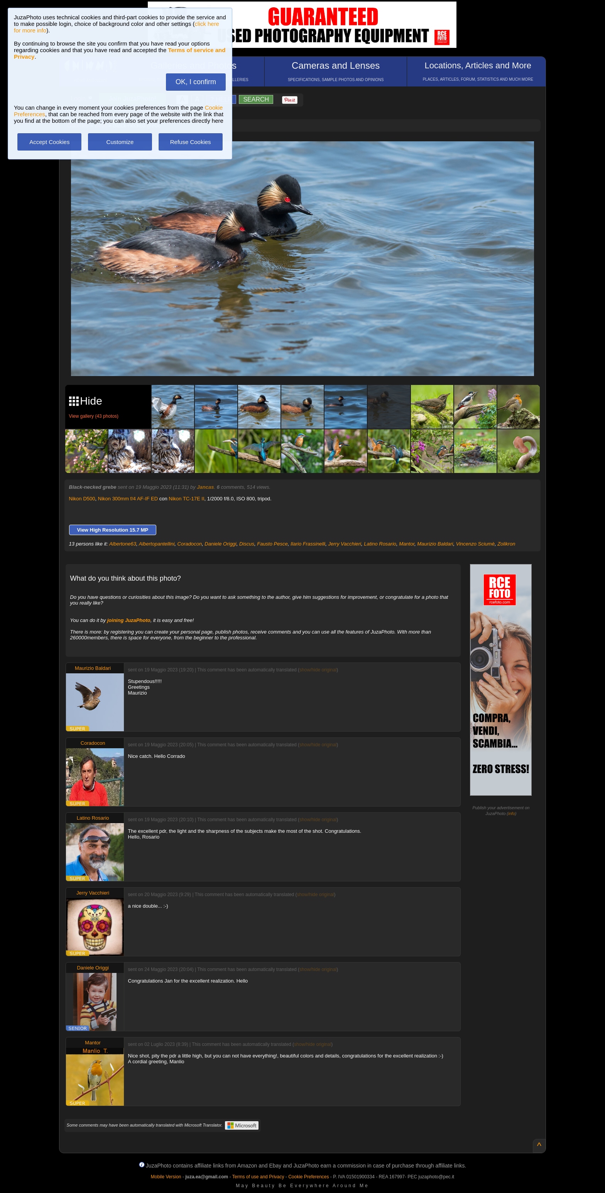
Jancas (205, 487)
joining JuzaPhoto (128, 620)
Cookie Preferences (308, 1176)
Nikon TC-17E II (186, 499)
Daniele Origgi (220, 544)
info (511, 813)
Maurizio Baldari (435, 544)
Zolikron (506, 544)
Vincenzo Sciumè (475, 544)
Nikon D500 (82, 499)
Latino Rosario (380, 544)
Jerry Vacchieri (344, 544)
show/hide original (317, 670)
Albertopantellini (157, 544)
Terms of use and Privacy (258, 1176)
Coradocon (189, 544)
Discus (246, 544)
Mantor (406, 544)
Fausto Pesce (272, 544)
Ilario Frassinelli (308, 544)
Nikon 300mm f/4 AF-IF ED (128, 499)
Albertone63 (122, 544)
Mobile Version (166, 1176)
